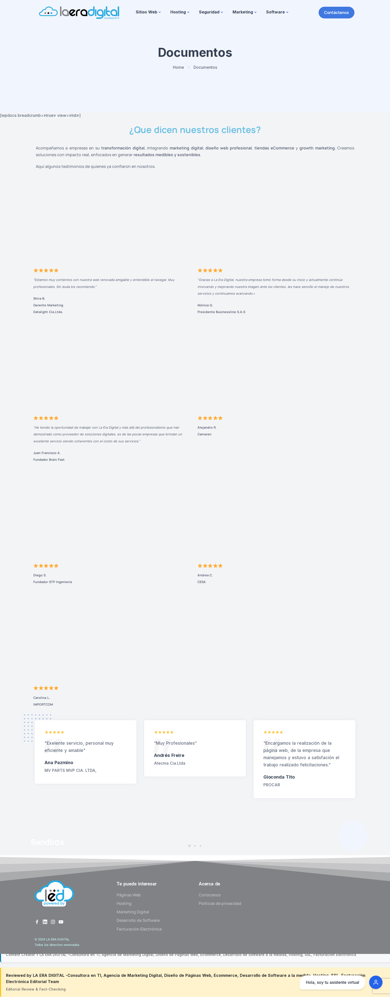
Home (178, 67)
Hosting (178, 11)
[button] (190, 845)
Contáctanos (336, 12)
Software (275, 11)
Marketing (243, 11)
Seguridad (209, 11)
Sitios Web (146, 11)
